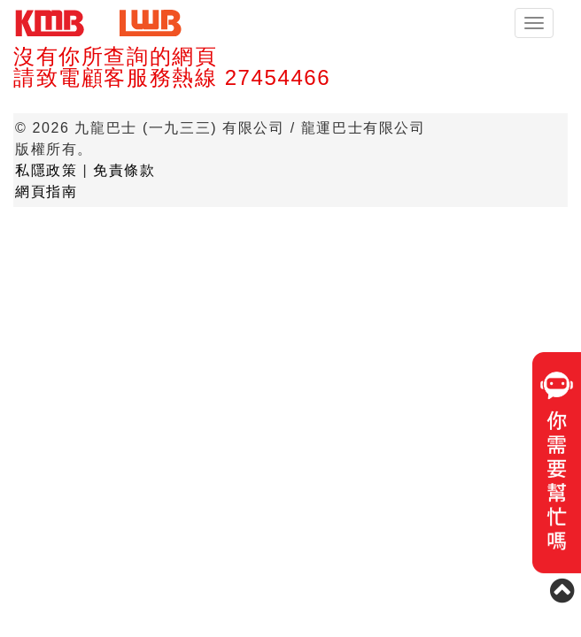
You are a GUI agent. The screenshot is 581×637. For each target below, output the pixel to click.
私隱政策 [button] (46, 170)
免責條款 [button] (124, 170)
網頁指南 (46, 191)
